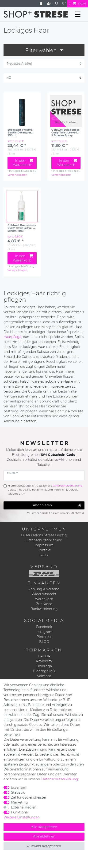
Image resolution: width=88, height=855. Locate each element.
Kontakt (44, 550)
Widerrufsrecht (44, 594)
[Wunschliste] (64, 3)
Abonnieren (57, 505)
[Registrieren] (50, 3)
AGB (44, 555)
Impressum (44, 545)
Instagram (44, 632)
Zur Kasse (44, 604)
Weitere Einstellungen (22, 817)
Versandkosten (17, 174)
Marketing (19, 802)
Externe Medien (23, 807)
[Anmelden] (41, 3)
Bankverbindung (44, 609)
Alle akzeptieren (44, 827)
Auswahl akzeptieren (44, 846)
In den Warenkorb (23, 162)
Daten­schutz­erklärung (59, 779)
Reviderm (44, 661)
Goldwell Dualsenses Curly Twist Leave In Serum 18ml (22, 228)
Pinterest (44, 637)
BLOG (44, 642)
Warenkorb (44, 599)
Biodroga (44, 666)
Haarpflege (12, 337)
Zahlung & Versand (44, 589)
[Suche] (57, 3)
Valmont (44, 676)
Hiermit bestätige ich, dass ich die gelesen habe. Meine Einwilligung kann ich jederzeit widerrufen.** (45, 489)
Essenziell (19, 787)
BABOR (44, 656)
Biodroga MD (44, 671)
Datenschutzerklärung (44, 540)
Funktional (20, 812)
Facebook (44, 627)
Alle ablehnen (44, 836)
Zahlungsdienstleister (28, 797)
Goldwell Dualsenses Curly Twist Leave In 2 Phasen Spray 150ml (65, 132)
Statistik (18, 792)
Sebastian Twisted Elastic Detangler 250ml (20, 132)
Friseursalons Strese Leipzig (44, 535)
